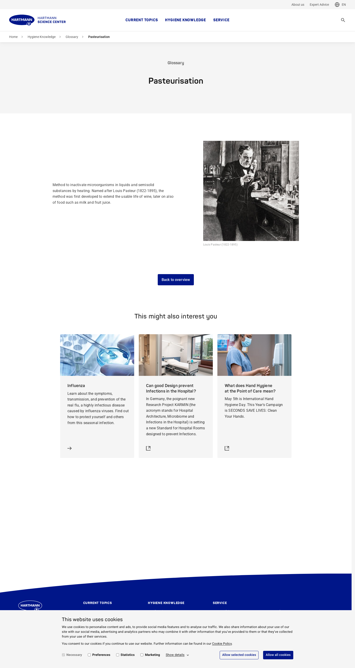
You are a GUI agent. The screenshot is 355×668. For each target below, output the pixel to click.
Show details (175, 655)
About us (297, 4)
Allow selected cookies (239, 655)
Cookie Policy (222, 644)
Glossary (72, 37)
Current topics (141, 20)
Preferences (101, 655)
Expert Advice (319, 4)
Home (13, 37)
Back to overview (176, 280)
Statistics (128, 655)
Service (221, 20)
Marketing (152, 655)
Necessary (74, 655)
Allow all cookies (278, 655)
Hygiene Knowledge (185, 20)
